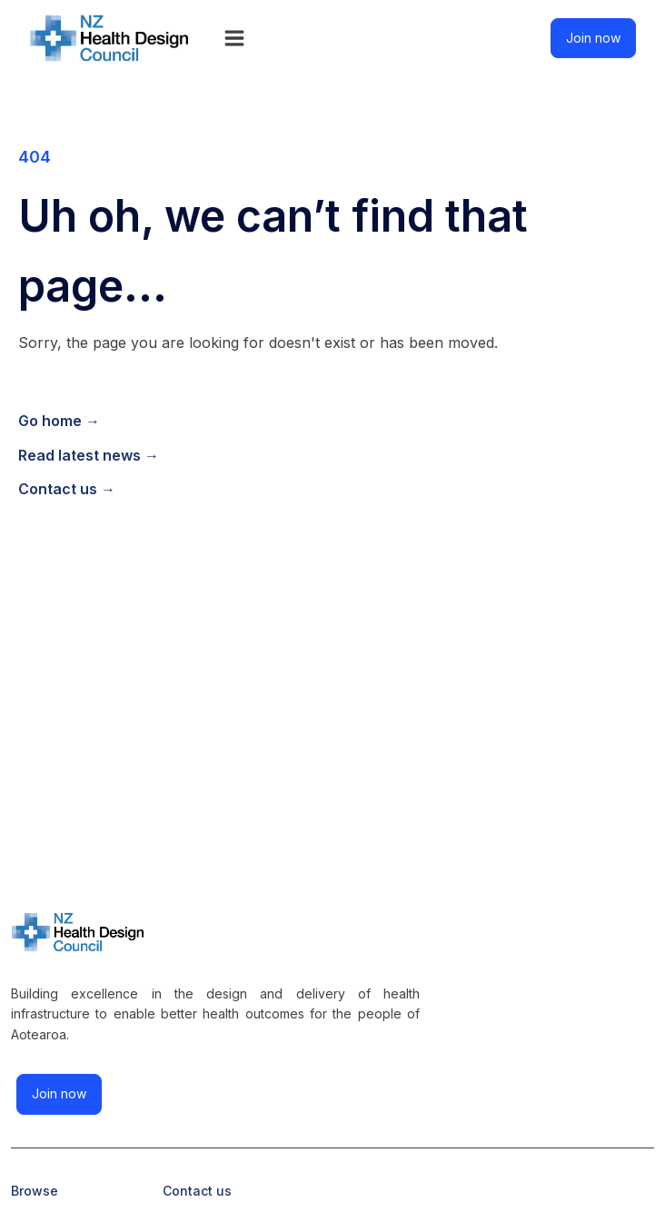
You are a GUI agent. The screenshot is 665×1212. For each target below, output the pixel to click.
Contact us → (66, 489)
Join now (593, 37)
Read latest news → (88, 455)
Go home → (59, 421)
